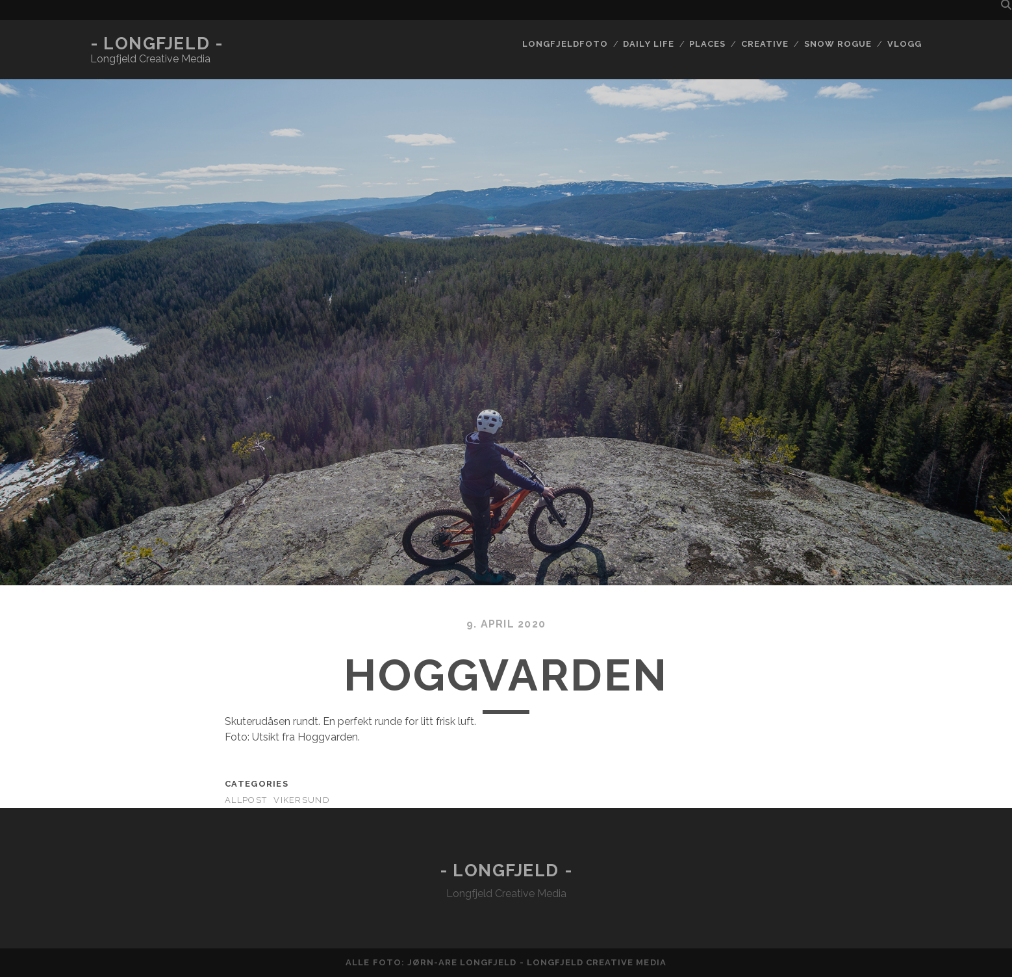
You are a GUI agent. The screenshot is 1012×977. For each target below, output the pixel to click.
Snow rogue (838, 44)
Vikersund (301, 800)
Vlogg (904, 44)
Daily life (648, 44)
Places (707, 44)
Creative (765, 44)
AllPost (246, 800)
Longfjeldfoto (565, 44)
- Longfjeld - (156, 43)
